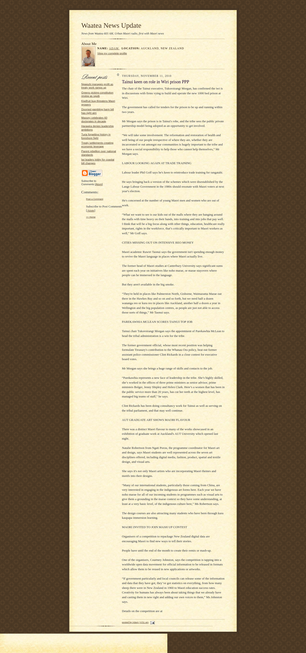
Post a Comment (94, 199)
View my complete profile (112, 53)
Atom (99, 184)
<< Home (91, 217)
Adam (114, 48)
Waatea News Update (111, 25)
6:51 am (144, 622)
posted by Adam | (131, 622)
